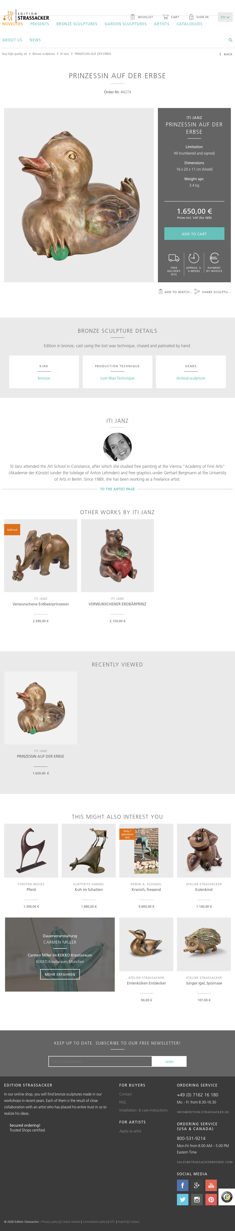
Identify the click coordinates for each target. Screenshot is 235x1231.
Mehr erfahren (60, 974)
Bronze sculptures (76, 24)
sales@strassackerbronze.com (205, 1162)
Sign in (198, 17)
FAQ (122, 1102)
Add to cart (194, 234)
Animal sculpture (190, 378)
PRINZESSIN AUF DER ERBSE (93, 53)
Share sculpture (212, 292)
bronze (44, 378)
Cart (170, 17)
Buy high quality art (14, 53)
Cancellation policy (95, 1221)
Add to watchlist (176, 292)
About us (12, 40)
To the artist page (117, 489)
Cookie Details (70, 1221)
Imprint (122, 1221)
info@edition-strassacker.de (203, 1112)
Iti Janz (64, 53)
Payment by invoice (214, 263)
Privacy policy (50, 1221)
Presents (39, 24)
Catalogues (189, 24)
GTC (112, 1221)
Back (226, 54)
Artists (161, 24)
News (35, 40)
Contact (125, 1094)
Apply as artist (130, 1131)
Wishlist (141, 17)
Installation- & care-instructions (143, 1110)
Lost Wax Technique (117, 378)
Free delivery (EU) (174, 264)
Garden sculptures (126, 24)
